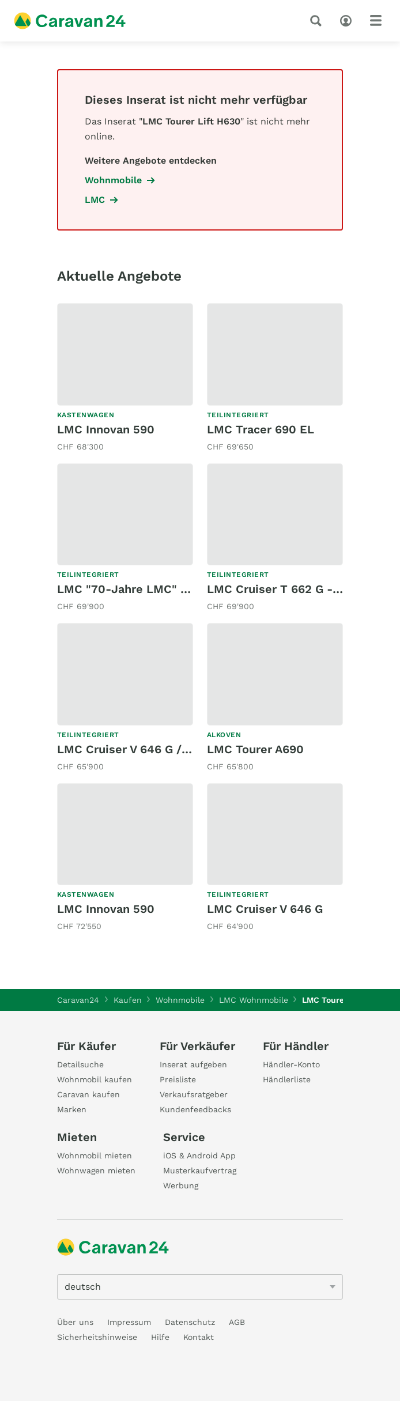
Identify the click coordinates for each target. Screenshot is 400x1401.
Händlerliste (287, 1079)
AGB (237, 1322)
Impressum (129, 1322)
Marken (71, 1109)
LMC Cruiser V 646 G (265, 909)
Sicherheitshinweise (97, 1337)
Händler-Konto (291, 1064)
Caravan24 (78, 1000)
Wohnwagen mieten (96, 1170)
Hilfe (160, 1337)
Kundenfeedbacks (195, 1109)
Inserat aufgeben (193, 1064)
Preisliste (178, 1079)
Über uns (75, 1322)
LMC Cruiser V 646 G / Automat (145, 749)
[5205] (200, 1287)
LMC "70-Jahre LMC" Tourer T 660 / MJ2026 (183, 589)
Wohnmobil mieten (94, 1155)
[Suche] (318, 20)
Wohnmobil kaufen (94, 1079)
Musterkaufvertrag (199, 1170)
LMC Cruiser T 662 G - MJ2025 (294, 589)
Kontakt (198, 1337)
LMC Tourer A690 (255, 749)
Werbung (180, 1185)
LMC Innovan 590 (105, 429)
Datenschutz (190, 1322)
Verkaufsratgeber (194, 1094)
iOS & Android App (199, 1155)
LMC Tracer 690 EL (260, 429)
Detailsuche (80, 1064)
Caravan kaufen (88, 1094)
